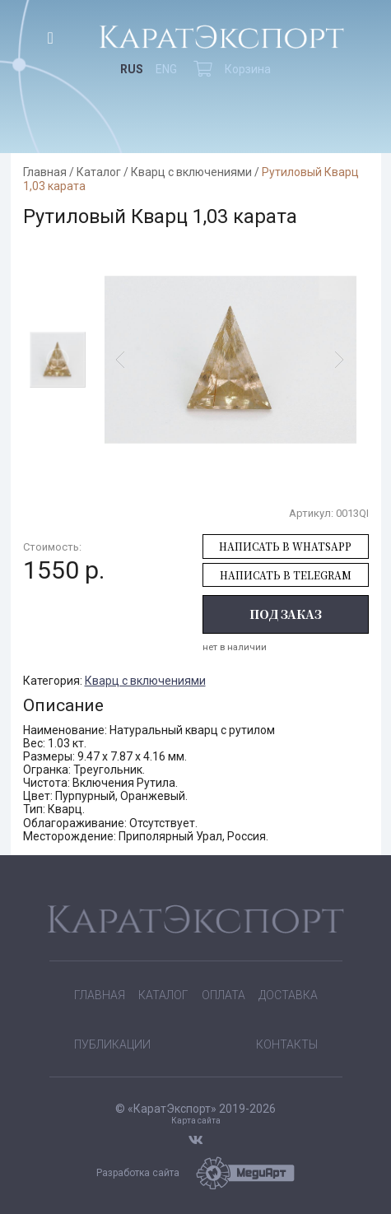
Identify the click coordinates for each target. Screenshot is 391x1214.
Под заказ (285, 614)
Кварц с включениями (191, 172)
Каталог (99, 172)
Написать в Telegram (285, 575)
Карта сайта (196, 1120)
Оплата (223, 995)
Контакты (287, 1044)
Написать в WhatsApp (285, 546)
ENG (166, 69)
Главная (45, 172)
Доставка (288, 995)
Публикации (112, 1044)
